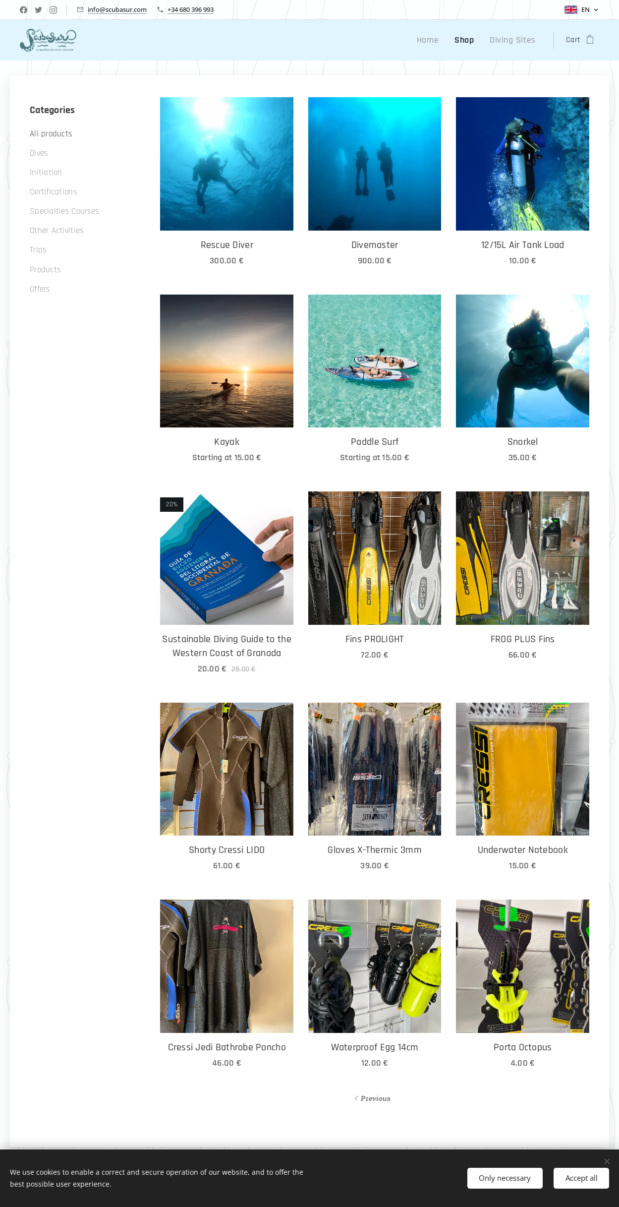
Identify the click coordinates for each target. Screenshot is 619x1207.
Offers (40, 289)
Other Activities (56, 230)
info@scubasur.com (117, 9)
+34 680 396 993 (191, 9)
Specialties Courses (64, 211)
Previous (376, 1098)
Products (45, 269)
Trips (38, 249)
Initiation (46, 172)
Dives (39, 153)
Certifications (53, 191)
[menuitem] (438, 40)
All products (51, 133)
